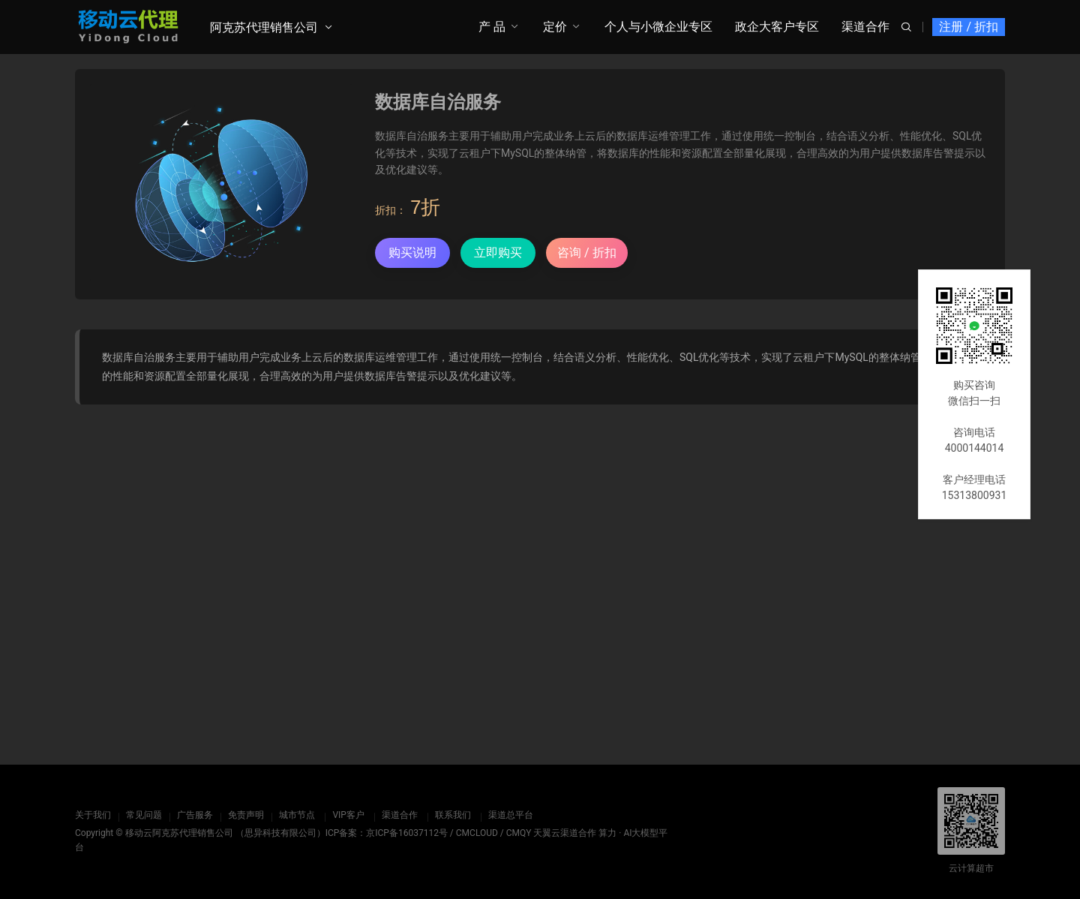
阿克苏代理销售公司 (264, 27)
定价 (555, 27)
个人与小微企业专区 (658, 27)
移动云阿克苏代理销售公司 (179, 833)
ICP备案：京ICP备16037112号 (387, 833)
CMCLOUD (477, 833)
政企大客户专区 (777, 27)
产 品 (492, 27)
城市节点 (297, 815)
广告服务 (195, 815)
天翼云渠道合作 (564, 833)
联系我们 (452, 815)
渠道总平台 (510, 815)
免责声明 (246, 815)
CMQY (519, 833)
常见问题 (144, 815)
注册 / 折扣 (968, 27)
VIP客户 (348, 815)
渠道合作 (866, 27)
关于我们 (93, 815)
